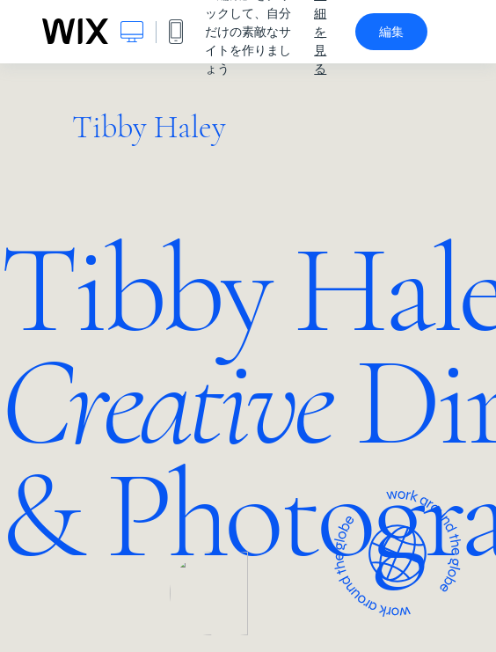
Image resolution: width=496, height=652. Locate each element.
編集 (391, 32)
